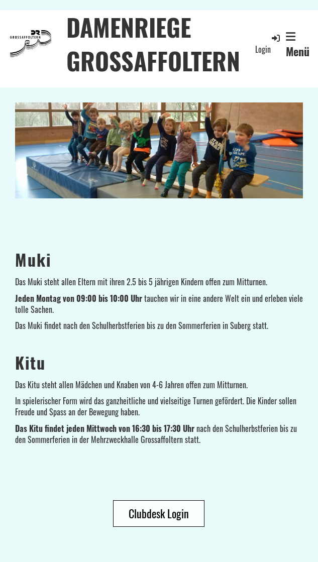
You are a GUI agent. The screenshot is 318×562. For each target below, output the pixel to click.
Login (268, 44)
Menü (297, 45)
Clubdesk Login (159, 513)
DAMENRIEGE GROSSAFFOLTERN (153, 43)
